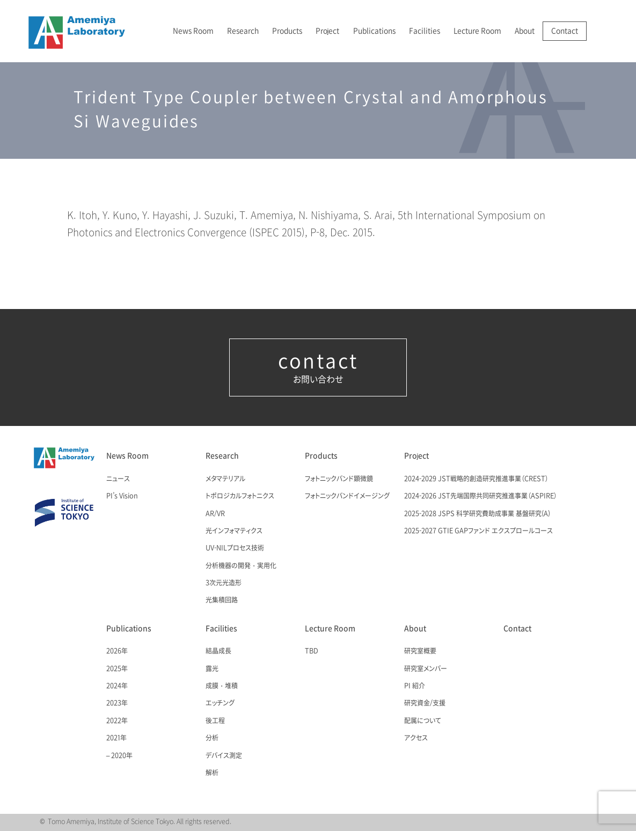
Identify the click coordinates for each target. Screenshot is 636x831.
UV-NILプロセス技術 (235, 548)
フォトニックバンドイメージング (347, 496)
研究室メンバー (425, 669)
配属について (422, 721)
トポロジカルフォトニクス (240, 496)
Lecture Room (477, 30)
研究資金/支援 (424, 703)
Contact (564, 30)
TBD (311, 651)
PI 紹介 (414, 686)
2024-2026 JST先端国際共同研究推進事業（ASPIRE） (480, 496)
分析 (212, 738)
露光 (212, 669)
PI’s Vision (122, 496)
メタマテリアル (225, 479)
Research (243, 30)
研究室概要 (420, 651)
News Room (193, 30)
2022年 (117, 721)
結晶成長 (218, 651)
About (525, 30)
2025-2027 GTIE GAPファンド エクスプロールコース (478, 531)
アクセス (416, 738)
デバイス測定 (224, 756)
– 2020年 (119, 756)
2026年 (117, 651)
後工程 (215, 721)
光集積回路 (222, 600)
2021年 (116, 738)
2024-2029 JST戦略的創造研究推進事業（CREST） (476, 479)
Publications (374, 30)
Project (328, 30)
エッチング (220, 703)
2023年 (117, 703)
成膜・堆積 (222, 686)
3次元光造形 (224, 583)
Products (287, 30)
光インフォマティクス (234, 531)
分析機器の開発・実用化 (241, 566)
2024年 (117, 686)
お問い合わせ (318, 367)
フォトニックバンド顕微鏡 (339, 479)
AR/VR (215, 514)
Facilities (424, 30)
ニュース (118, 479)
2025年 (117, 669)
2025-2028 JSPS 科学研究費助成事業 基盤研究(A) (477, 514)
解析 (212, 773)
